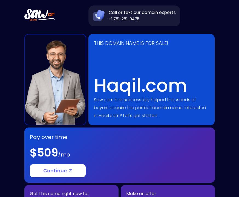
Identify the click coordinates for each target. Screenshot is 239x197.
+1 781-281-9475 (124, 19)
